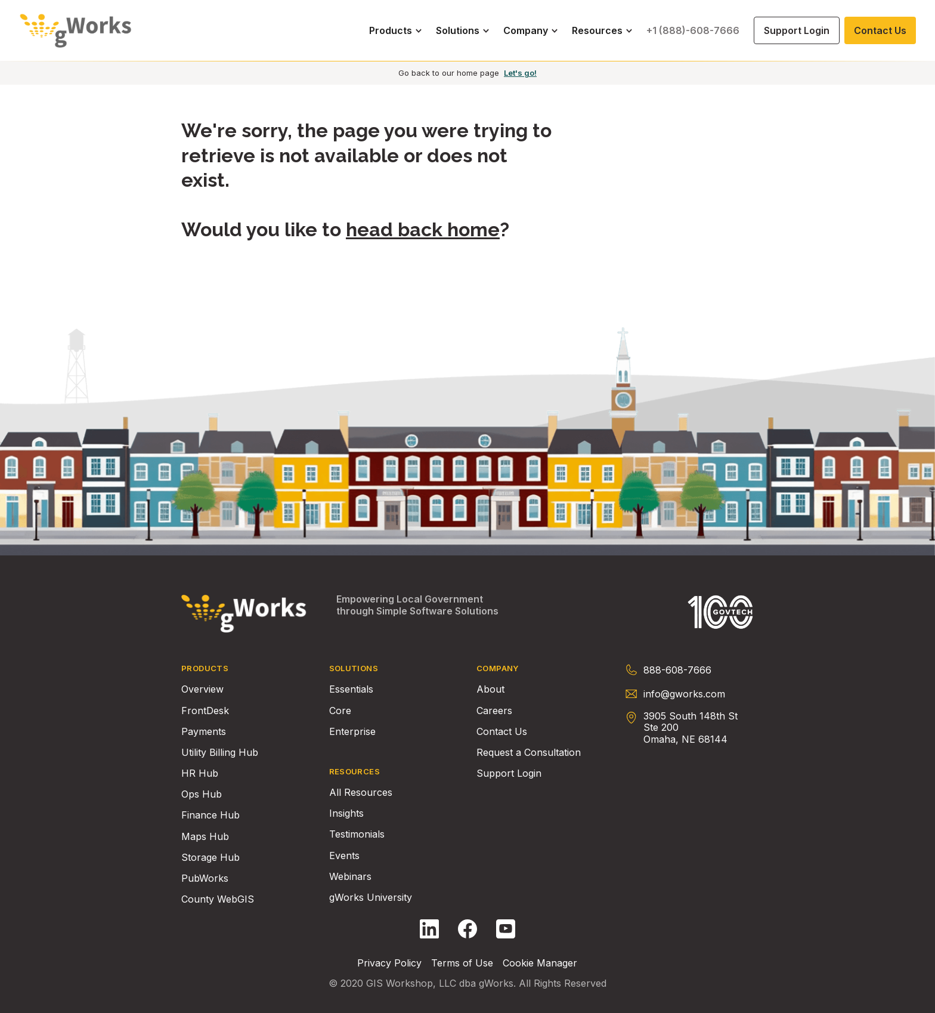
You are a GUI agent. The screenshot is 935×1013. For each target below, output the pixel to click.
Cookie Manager (540, 963)
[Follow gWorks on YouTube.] (505, 928)
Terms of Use (462, 963)
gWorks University (370, 897)
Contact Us (501, 731)
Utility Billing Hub (219, 752)
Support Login (508, 773)
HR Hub (199, 773)
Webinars (350, 876)
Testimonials (357, 834)
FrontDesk (205, 710)
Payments (203, 731)
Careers (494, 710)
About (490, 689)
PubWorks (204, 878)
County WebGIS (217, 899)
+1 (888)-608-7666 (692, 30)
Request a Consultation (528, 752)
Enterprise (352, 731)
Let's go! (520, 73)
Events (344, 855)
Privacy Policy (389, 963)
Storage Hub (210, 857)
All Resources (360, 792)
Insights (346, 813)
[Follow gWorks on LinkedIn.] (429, 928)
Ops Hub (201, 794)
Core (340, 710)
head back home (423, 229)
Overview (202, 689)
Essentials (351, 689)
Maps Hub (205, 836)
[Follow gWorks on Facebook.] (467, 928)
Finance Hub (210, 815)
